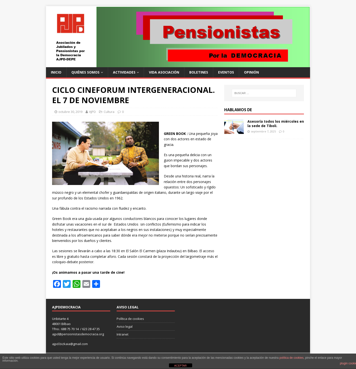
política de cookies (291, 357)
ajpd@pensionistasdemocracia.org (78, 334)
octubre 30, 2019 (70, 111)
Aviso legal (125, 326)
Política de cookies (130, 318)
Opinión (251, 72)
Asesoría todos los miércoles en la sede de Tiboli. (275, 123)
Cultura (109, 111)
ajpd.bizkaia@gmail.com (70, 344)
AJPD (92, 111)
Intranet (122, 334)
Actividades (124, 72)
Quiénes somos (85, 72)
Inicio (56, 72)
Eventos (226, 72)
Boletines (198, 72)
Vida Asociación (164, 72)
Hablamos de (238, 109)
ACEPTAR (180, 365)
